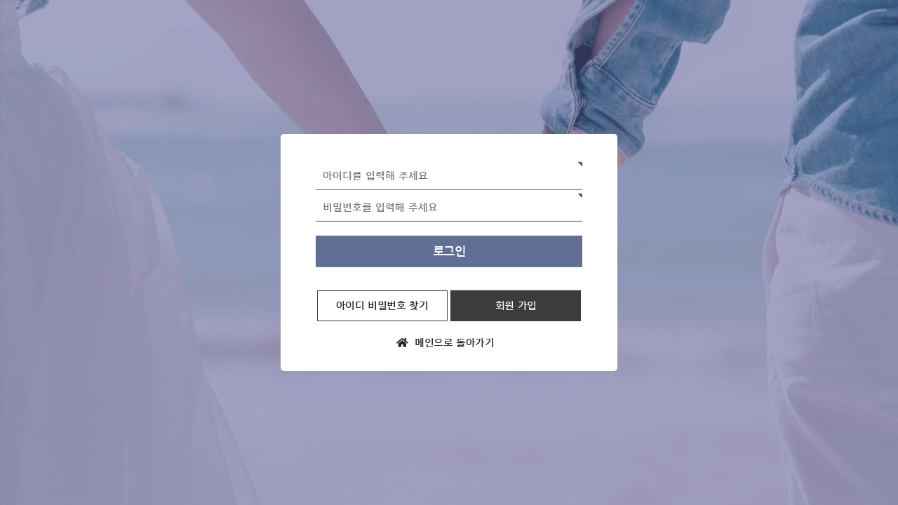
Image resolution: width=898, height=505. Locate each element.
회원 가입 (516, 305)
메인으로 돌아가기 (445, 342)
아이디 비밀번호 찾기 (382, 305)
